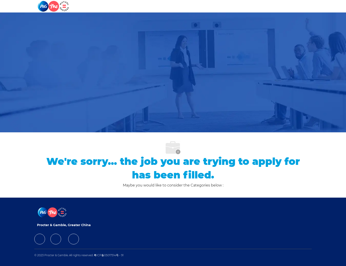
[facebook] (39, 239)
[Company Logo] (53, 6)
